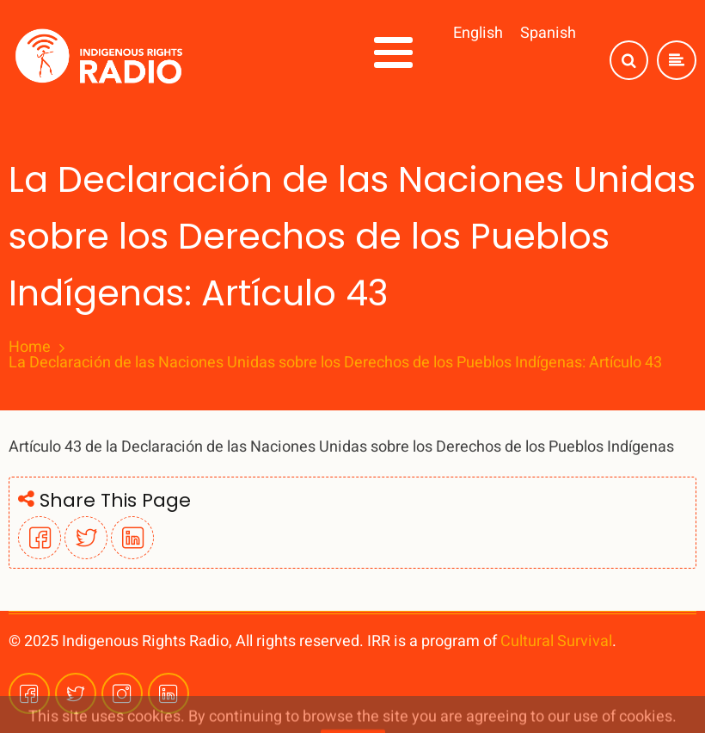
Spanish (548, 33)
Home (30, 347)
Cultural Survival (556, 641)
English (478, 33)
